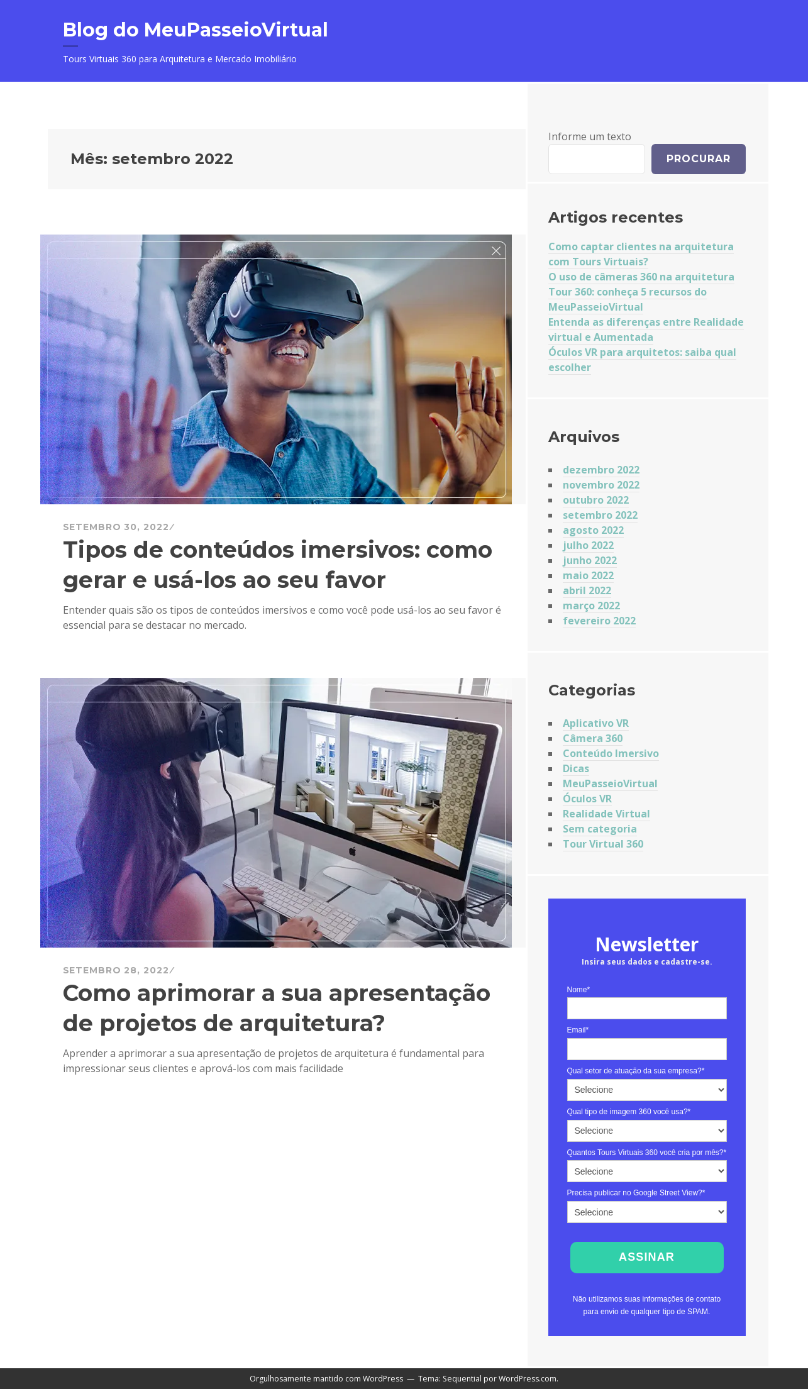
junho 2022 (590, 560)
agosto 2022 (593, 530)
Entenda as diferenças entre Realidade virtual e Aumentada (646, 329)
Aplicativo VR (596, 723)
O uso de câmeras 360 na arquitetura (641, 277)
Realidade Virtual (606, 814)
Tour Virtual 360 (603, 844)
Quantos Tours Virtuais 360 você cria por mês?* (647, 1152)
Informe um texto (589, 136)
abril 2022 (587, 590)
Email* (578, 1030)
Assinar (647, 1257)
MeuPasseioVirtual (610, 783)
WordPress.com (527, 1378)
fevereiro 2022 (599, 621)
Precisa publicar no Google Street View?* (636, 1192)
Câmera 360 (593, 738)
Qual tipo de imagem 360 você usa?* (629, 1111)
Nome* (578, 989)
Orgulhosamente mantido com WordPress (326, 1378)
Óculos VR (587, 798)
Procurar (699, 159)
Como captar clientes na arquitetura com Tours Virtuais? (641, 254)
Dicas (576, 768)
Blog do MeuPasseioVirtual (195, 30)
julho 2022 (588, 545)
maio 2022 (588, 575)
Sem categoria (600, 829)
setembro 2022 (600, 515)
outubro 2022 (596, 500)
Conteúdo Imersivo (611, 753)
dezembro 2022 (601, 470)
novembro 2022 (601, 485)
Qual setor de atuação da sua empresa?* (636, 1070)
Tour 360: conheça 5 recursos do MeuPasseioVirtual (627, 299)
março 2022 (591, 605)
